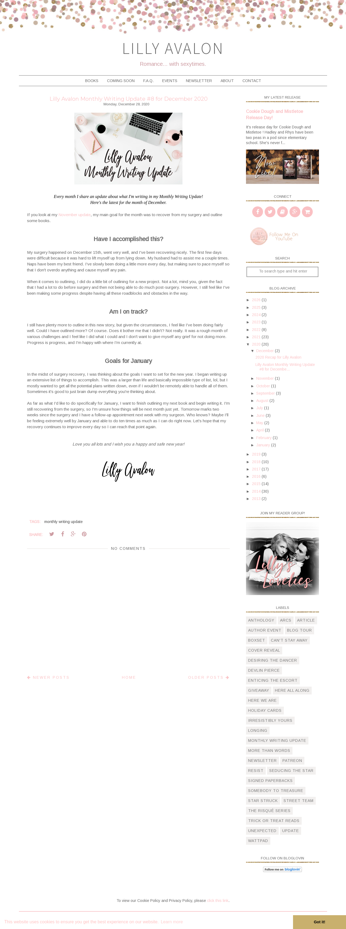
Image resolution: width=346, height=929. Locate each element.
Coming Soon (121, 81)
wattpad (258, 841)
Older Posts (209, 677)
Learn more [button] (172, 922)
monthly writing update (63, 521)
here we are (262, 700)
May (260, 423)
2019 (257, 454)
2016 (257, 476)
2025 (257, 307)
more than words (269, 750)
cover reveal (264, 650)
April (260, 430)
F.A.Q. (148, 81)
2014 (257, 491)
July (260, 408)
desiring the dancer (272, 660)
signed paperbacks (270, 780)
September (266, 393)
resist (256, 770)
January (263, 445)
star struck (263, 800)
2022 (257, 329)
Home (129, 677)
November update (74, 214)
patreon (292, 760)
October (263, 386)
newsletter (262, 760)
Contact (251, 81)
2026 (257, 300)
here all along (292, 690)
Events (169, 81)
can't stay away (289, 640)
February (264, 438)
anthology (261, 620)
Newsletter (199, 81)
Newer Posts (48, 677)
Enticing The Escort (273, 680)
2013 (257, 498)
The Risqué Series (269, 810)
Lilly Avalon (173, 48)
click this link (217, 900)
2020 (257, 344)
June (261, 415)
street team (299, 800)
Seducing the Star (291, 770)
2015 (257, 484)
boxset (256, 640)
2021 (257, 337)
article (306, 620)
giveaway (258, 690)
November (265, 378)
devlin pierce (264, 670)
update (290, 831)
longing (257, 730)
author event (264, 630)
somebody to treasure (275, 790)
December (265, 351)
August (263, 400)
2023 (257, 322)
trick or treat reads (274, 820)
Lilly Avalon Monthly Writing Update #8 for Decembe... (285, 366)
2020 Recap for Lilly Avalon (278, 357)
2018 (257, 462)
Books (91, 81)
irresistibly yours (270, 720)
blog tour (299, 630)
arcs (285, 620)
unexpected (262, 831)
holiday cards (265, 710)
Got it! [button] (319, 922)
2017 (257, 469)
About (227, 81)
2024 (257, 315)
